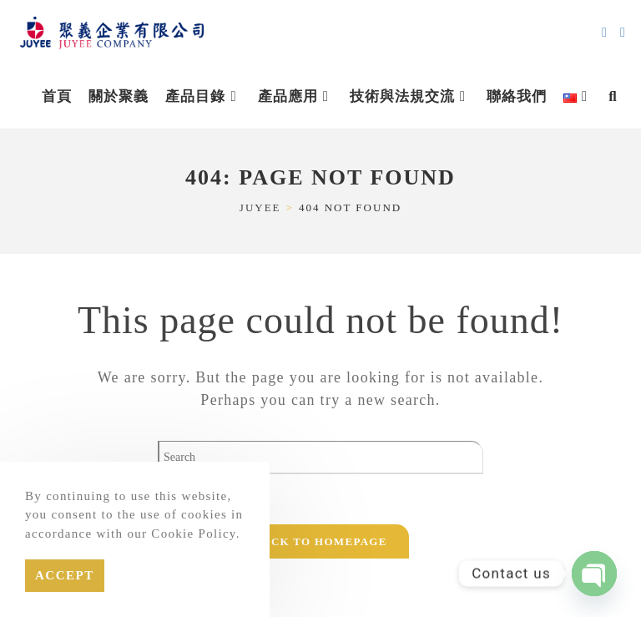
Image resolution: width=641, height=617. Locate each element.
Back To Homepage (320, 541)
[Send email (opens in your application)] (604, 32)
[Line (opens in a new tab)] (622, 32)
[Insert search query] (320, 457)
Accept (64, 575)
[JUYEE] (260, 207)
